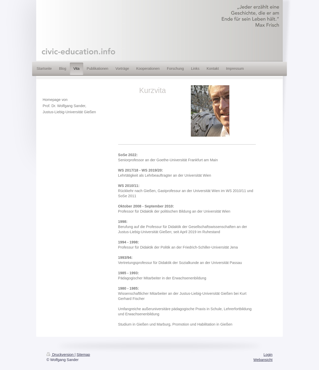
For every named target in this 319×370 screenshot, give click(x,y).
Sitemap (83, 355)
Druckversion (60, 355)
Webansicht (263, 360)
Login (268, 355)
